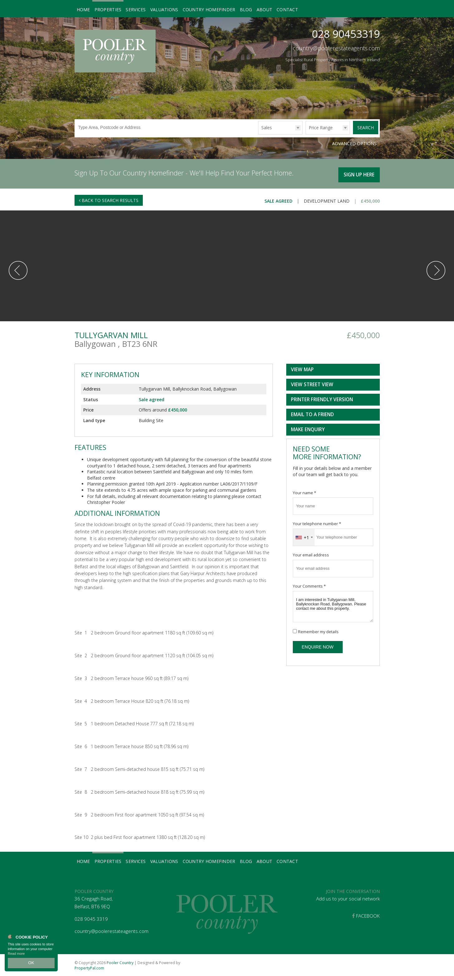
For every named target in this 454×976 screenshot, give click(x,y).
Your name (304, 491)
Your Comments (309, 585)
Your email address (311, 554)
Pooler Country (120, 961)
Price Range (321, 128)
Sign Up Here (358, 173)
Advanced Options (354, 143)
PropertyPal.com (89, 966)
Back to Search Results (108, 199)
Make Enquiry (308, 428)
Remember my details (318, 630)
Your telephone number (317, 522)
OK (31, 964)
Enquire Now (318, 645)
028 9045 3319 (91, 917)
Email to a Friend (312, 413)
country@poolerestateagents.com (336, 48)
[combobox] (304, 536)
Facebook (366, 915)
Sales (266, 128)
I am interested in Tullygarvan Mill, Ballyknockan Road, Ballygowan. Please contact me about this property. (333, 605)
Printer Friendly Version (320, 398)
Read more (16, 955)
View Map (302, 368)
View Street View (312, 383)
